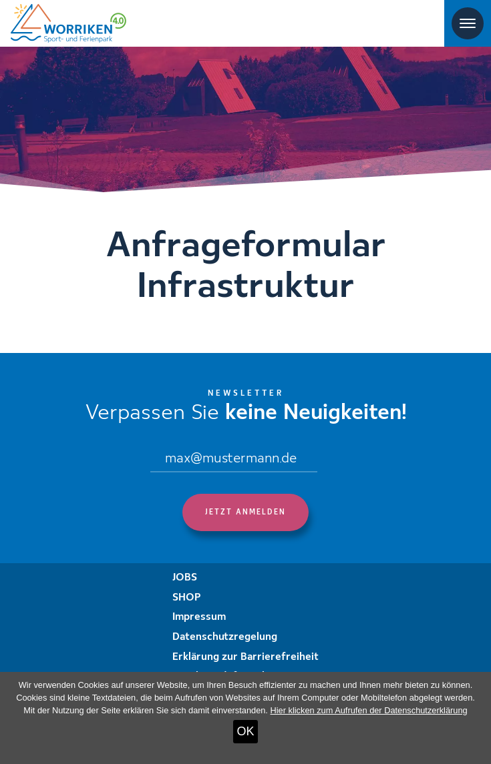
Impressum (199, 617)
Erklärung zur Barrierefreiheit (245, 657)
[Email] (233, 459)
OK (245, 731)
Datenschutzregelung (224, 637)
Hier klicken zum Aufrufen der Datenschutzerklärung (368, 710)
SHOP (186, 598)
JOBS (184, 577)
